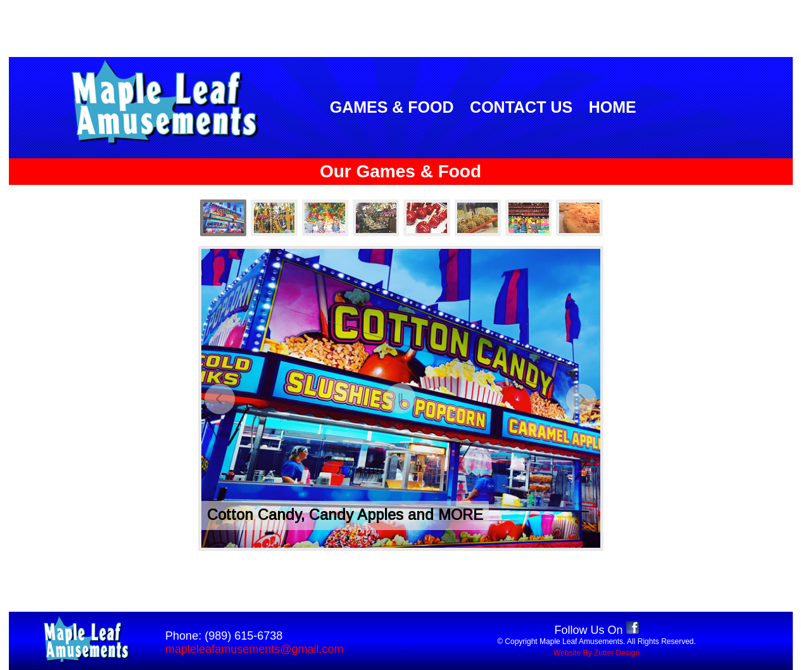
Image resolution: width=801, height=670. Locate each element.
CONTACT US (521, 107)
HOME (612, 107)
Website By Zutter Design (596, 652)
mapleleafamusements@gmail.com (254, 649)
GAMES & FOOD (392, 107)
